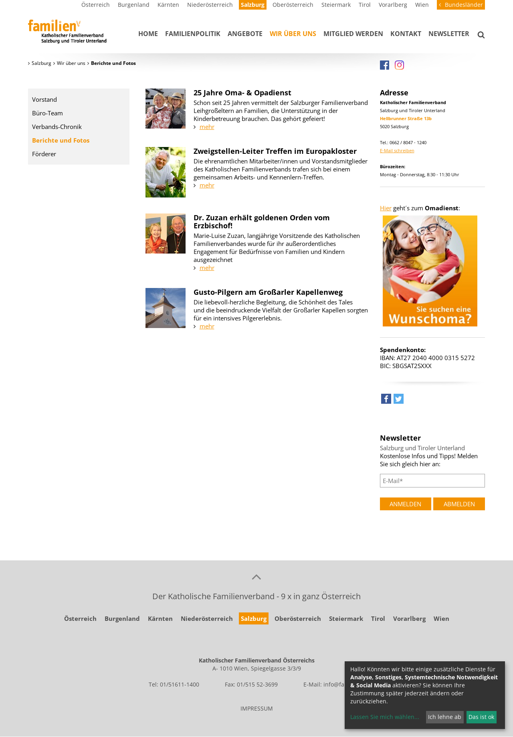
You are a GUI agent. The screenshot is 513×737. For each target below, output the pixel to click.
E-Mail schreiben (397, 150)
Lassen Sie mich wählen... (384, 717)
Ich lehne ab (444, 717)
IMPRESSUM (256, 708)
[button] (386, 401)
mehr (207, 127)
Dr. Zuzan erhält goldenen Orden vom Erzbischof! (262, 221)
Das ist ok (481, 717)
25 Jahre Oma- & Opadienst (242, 92)
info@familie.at (343, 684)
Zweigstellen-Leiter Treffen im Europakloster (275, 151)
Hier (386, 208)
